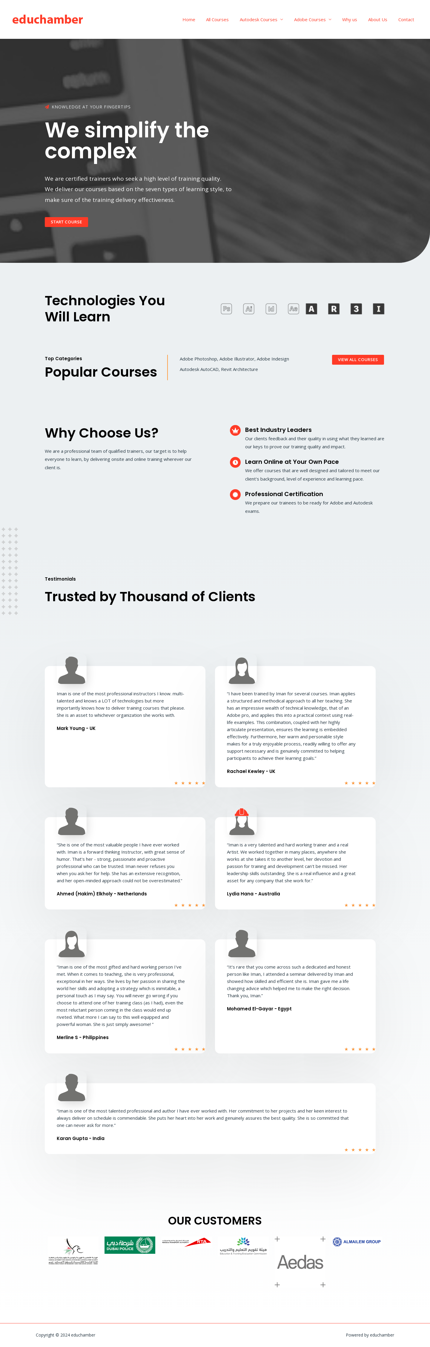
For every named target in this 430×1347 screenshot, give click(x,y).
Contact (407, 19)
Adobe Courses (317, 19)
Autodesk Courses (267, 19)
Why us (354, 19)
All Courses (228, 19)
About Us (380, 19)
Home (201, 19)
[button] (68, 222)
